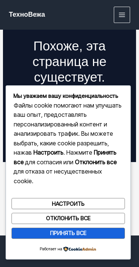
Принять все (68, 233)
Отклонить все (68, 218)
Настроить (68, 203)
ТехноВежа (27, 14)
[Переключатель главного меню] (122, 15)
